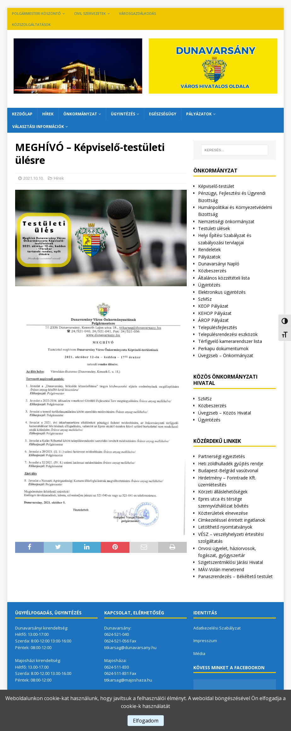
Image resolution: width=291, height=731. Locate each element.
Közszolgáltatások (31, 24)
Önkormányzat (80, 114)
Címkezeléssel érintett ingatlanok (231, 520)
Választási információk (38, 126)
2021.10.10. (33, 178)
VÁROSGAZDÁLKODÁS (137, 13)
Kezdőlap (22, 114)
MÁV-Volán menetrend (221, 569)
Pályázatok (199, 114)
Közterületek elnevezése (223, 513)
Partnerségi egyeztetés (221, 456)
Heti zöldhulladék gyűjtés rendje (230, 464)
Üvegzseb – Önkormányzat (225, 355)
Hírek (48, 114)
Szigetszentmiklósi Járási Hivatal (230, 562)
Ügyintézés (123, 114)
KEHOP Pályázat (214, 313)
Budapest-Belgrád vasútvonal (228, 470)
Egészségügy (162, 114)
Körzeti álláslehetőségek (223, 492)
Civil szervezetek (90, 13)
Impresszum (205, 640)
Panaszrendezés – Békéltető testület (235, 576)
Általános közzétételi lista (224, 278)
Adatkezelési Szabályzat (217, 628)
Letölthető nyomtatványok (225, 527)
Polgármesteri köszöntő (36, 13)
